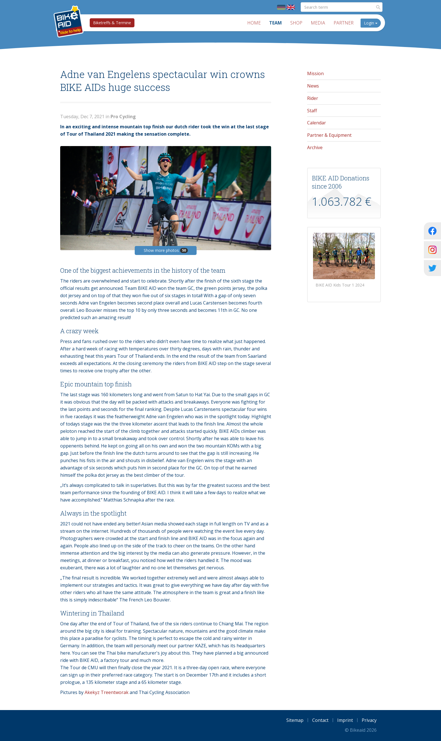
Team (275, 23)
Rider (312, 98)
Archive (315, 147)
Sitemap (294, 720)
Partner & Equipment (329, 135)
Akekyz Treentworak (107, 692)
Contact (320, 720)
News (313, 86)
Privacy (369, 720)
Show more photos (166, 250)
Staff (312, 111)
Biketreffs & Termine (112, 22)
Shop (296, 23)
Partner (344, 23)
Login (370, 23)
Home (254, 23)
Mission (315, 73)
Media (318, 23)
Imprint (345, 720)
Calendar (316, 123)
